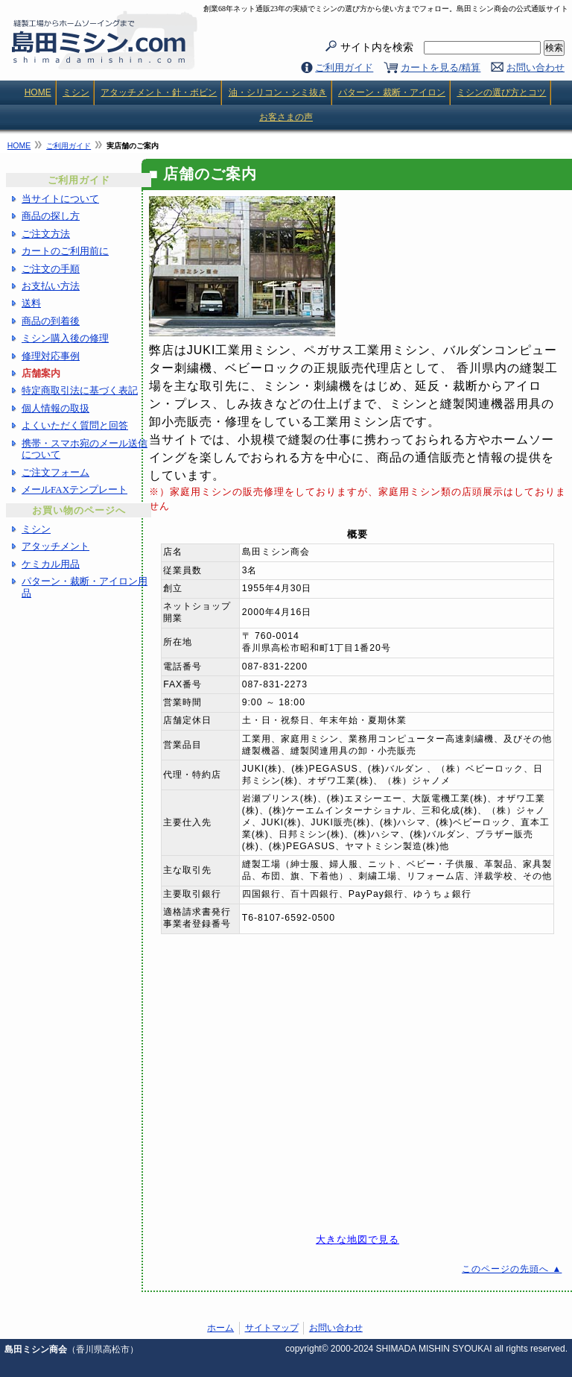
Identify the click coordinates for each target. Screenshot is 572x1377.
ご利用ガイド (344, 67)
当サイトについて (60, 198)
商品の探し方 (51, 215)
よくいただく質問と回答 (75, 425)
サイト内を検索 (440, 47)
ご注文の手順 (51, 268)
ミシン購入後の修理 (65, 338)
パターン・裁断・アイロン (391, 92)
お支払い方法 (51, 286)
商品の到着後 (51, 321)
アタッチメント (55, 546)
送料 (31, 303)
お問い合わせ (535, 67)
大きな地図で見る (357, 1239)
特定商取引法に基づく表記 (80, 390)
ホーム (220, 1328)
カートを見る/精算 (441, 67)
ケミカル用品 (51, 564)
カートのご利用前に (65, 250)
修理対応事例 (51, 356)
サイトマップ (272, 1328)
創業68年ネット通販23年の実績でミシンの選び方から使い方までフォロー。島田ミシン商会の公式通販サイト (385, 8)
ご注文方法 (46, 233)
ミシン (76, 92)
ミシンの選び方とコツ (501, 92)
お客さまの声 (286, 117)
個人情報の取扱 (55, 408)
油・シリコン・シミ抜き (278, 92)
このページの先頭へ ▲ (512, 1269)
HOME (38, 92)
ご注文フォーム (55, 472)
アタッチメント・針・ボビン (159, 92)
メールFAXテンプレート (74, 489)
